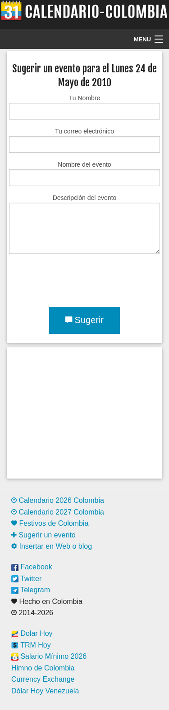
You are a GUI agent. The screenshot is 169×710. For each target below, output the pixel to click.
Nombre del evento (84, 173)
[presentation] (77, 278)
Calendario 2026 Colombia (57, 500)
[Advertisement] (84, 413)
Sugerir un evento (43, 535)
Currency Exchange (43, 679)
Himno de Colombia (43, 668)
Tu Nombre (84, 107)
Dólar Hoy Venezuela (45, 691)
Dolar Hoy (32, 633)
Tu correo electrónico (84, 140)
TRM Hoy (31, 645)
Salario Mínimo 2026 (49, 656)
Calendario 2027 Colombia (57, 512)
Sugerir (84, 320)
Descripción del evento (84, 224)
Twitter (26, 578)
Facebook (31, 567)
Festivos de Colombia (49, 523)
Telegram (30, 590)
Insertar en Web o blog (51, 546)
